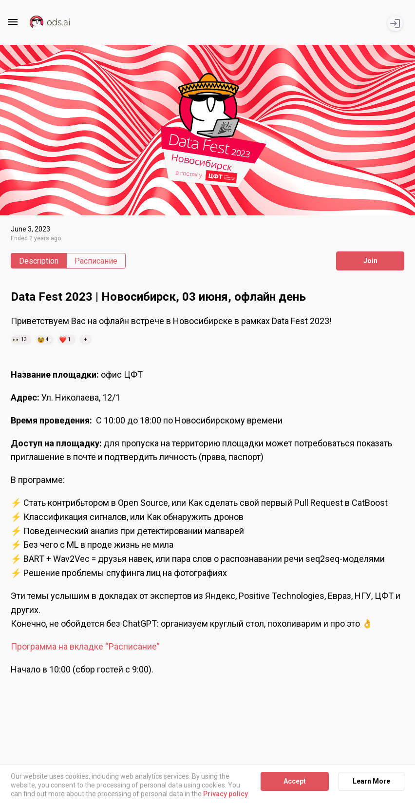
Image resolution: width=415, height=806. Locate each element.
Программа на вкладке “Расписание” (85, 646)
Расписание (96, 261)
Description (38, 261)
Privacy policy (225, 794)
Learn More (371, 781)
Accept (294, 781)
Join (370, 261)
